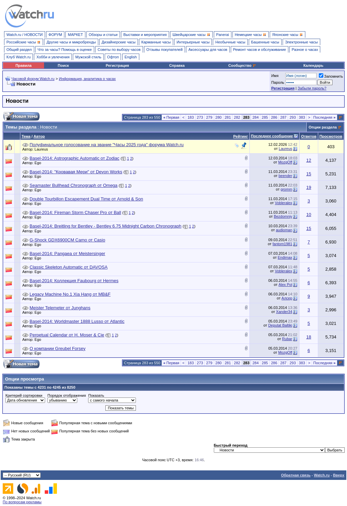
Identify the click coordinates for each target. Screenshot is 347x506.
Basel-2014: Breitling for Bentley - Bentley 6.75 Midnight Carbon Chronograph (105, 226)
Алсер (287, 298)
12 (308, 160)
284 (255, 117)
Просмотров (331, 136)
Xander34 (284, 312)
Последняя (324, 117)
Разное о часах (305, 49)
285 (265, 117)
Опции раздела (323, 127)
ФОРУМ (55, 35)
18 (308, 336)
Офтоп (113, 57)
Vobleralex (283, 203)
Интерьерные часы (193, 42)
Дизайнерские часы (119, 42)
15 (308, 173)
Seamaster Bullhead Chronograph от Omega (73, 185)
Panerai (222, 35)
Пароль (277, 82)
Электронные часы (301, 42)
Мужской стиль (88, 57)
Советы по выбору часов (119, 49)
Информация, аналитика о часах (87, 79)
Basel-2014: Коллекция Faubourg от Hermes (73, 280)
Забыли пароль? (312, 88)
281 (228, 117)
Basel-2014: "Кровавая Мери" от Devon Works (75, 171)
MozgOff (285, 162)
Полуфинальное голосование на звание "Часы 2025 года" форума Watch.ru (106, 144)
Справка (177, 65)
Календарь (313, 65)
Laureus (43, 149)
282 (237, 117)
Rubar (287, 339)
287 (283, 117)
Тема (26, 136)
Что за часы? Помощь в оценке (65, 49)
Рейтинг (240, 136)
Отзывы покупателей (164, 49)
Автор (39, 136)
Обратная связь (295, 475)
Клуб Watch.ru (18, 57)
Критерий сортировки (23, 395)
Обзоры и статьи (103, 35)
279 (209, 117)
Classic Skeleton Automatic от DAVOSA (68, 267)
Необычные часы (230, 42)
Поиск (63, 65)
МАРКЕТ (75, 35)
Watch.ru (322, 475)
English (131, 57)
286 (274, 117)
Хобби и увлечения (52, 57)
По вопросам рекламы (22, 502)
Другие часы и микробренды (71, 42)
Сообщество (242, 65)
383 (302, 117)
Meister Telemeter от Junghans (59, 307)
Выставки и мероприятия (145, 35)
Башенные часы (265, 42)
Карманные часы (156, 42)
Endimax (285, 257)
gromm (286, 189)
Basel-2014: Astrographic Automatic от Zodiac (74, 158)
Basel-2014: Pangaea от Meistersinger (67, 253)
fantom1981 (282, 244)
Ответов (308, 136)
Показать (96, 395)
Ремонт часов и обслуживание (259, 49)
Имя (274, 76)
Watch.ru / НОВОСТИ (24, 35)
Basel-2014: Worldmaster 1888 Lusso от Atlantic (76, 321)
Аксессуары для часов (207, 49)
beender (285, 176)
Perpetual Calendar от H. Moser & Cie (66, 334)
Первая (171, 117)
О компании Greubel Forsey (57, 348)
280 (219, 117)
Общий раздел (19, 49)
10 (308, 214)
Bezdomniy (283, 216)
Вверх (338, 475)
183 (190, 117)
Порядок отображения (66, 395)
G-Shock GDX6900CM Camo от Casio (67, 239)
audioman (284, 230)
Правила (24, 65)
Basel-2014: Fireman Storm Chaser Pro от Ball (75, 212)
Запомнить (331, 76)
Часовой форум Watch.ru (33, 79)
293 (292, 117)
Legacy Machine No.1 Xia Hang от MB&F (69, 294)
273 (200, 117)
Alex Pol (285, 285)
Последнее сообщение (272, 136)
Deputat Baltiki (280, 325)
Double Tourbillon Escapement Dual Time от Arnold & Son (86, 198)
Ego (40, 163)
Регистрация (117, 65)
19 (308, 187)
